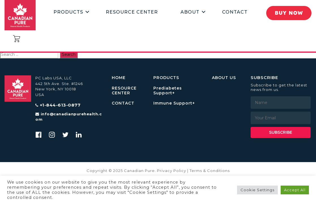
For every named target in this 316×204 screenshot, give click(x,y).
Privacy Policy (171, 170)
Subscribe (280, 132)
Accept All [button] (295, 190)
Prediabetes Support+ (167, 90)
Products (68, 12)
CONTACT (123, 103)
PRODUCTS (166, 77)
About (189, 12)
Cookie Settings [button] (257, 190)
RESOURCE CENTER (124, 90)
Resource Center (132, 12)
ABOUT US (224, 77)
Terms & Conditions (210, 170)
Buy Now (289, 13)
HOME (119, 77)
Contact (235, 12)
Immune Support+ (174, 103)
